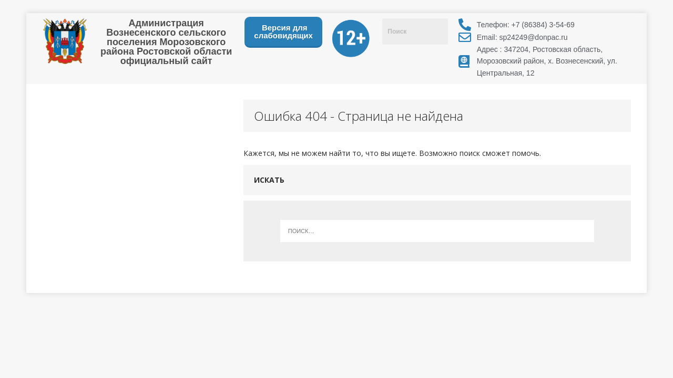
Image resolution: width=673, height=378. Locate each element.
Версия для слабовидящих (283, 31)
